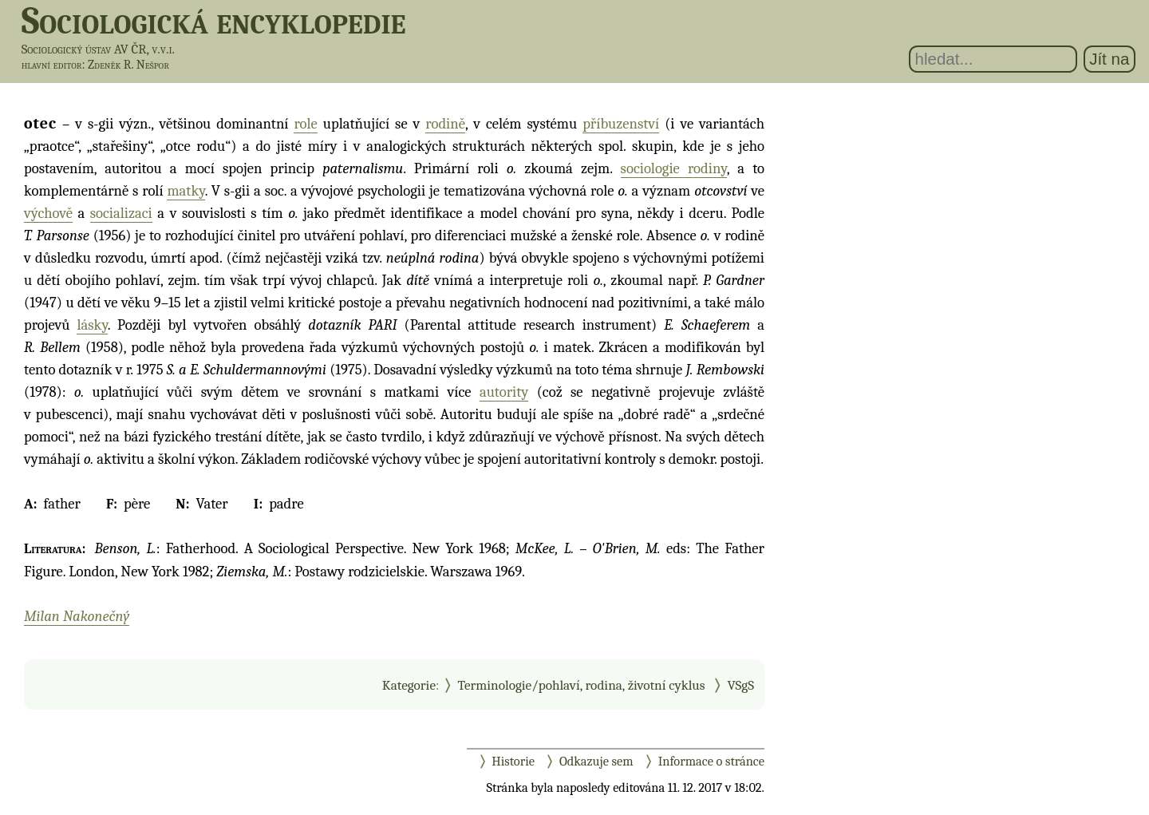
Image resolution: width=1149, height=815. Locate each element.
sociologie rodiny (674, 168)
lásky (92, 325)
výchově (48, 213)
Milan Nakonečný (76, 616)
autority (504, 392)
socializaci (121, 213)
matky (185, 191)
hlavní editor (52, 64)
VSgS (740, 685)
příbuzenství (620, 124)
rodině (445, 124)
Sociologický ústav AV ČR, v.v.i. (98, 49)
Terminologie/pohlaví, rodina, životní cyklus (581, 685)
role (305, 124)
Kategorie (409, 685)
